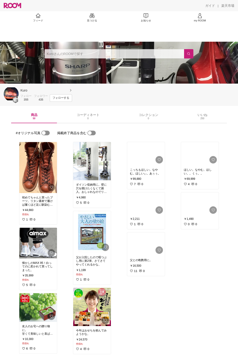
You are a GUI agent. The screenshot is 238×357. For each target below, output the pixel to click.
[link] (38, 167)
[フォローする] (61, 98)
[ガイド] (210, 5)
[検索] (188, 53)
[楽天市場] (227, 5)
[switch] (45, 133)
